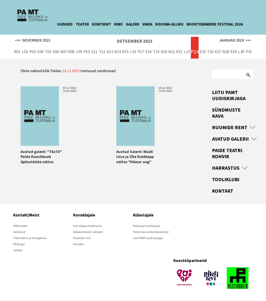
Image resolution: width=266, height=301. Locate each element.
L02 (25, 51)
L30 (241, 51)
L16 (133, 51)
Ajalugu (18, 250)
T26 (210, 51)
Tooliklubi (225, 179)
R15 (125, 51)
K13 (110, 51)
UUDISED (68, 24)
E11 (94, 51)
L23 (187, 51)
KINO (121, 24)
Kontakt (222, 191)
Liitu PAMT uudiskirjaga (229, 95)
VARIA (151, 24)
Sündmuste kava (226, 113)
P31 (249, 51)
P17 (141, 51)
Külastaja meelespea (146, 226)
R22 (179, 51)
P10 (86, 51)
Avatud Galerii (230, 139)
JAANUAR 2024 (235, 40)
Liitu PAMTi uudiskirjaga (148, 238)
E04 (40, 51)
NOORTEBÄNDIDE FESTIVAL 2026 (218, 24)
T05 (48, 51)
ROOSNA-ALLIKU (173, 24)
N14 (117, 51)
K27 (218, 51)
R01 (17, 51)
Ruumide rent (229, 127)
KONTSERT (104, 24)
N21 (171, 51)
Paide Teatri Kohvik (227, 153)
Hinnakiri (78, 244)
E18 (148, 51)
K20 (164, 51)
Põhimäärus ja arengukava (30, 238)
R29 (233, 51)
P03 (32, 51)
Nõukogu (19, 244)
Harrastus (225, 168)
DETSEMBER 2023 (134, 41)
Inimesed (19, 232)
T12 (102, 51)
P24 (195, 51)
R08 (71, 51)
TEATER (85, 24)
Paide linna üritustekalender (151, 232)
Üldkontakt (20, 226)
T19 (156, 51)
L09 (79, 51)
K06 (56, 51)
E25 (203, 51)
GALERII (136, 24)
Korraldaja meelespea (87, 226)
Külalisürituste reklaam (88, 232)
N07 (63, 51)
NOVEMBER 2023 (32, 40)
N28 (225, 51)
